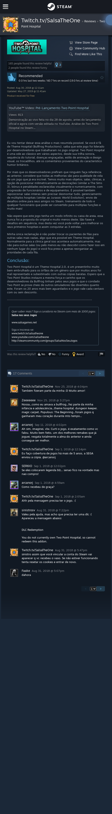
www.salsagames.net (24, 322)
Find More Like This (85, 54)
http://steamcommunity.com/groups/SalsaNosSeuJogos (44, 340)
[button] (58, 64)
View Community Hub (87, 48)
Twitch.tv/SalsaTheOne (51, 20)
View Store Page (83, 42)
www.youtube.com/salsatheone (30, 337)
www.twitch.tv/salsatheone (27, 333)
